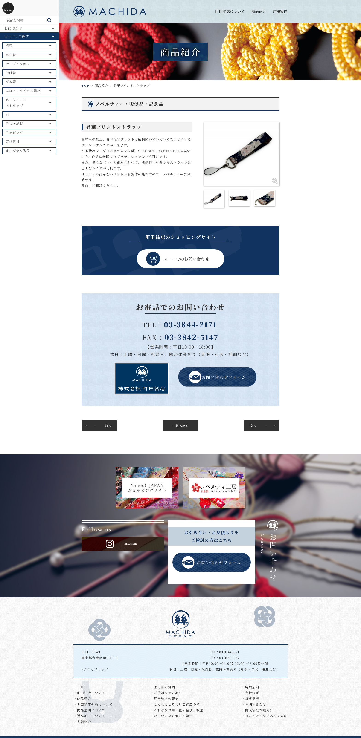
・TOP (79, 687)
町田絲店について (230, 11)
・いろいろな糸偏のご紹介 (171, 715)
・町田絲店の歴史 (164, 698)
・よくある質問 (162, 687)
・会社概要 (250, 692)
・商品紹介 (82, 698)
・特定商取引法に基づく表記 (265, 715)
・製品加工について (89, 715)
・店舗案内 (250, 687)
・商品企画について (89, 710)
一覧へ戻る (180, 425)
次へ (253, 425)
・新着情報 (250, 698)
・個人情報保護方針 (258, 710)
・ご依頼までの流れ (166, 692)
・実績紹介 (82, 721)
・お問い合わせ (254, 704)
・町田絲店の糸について (92, 704)
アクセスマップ (96, 669)
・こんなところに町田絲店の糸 (175, 704)
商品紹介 (258, 11)
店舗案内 (280, 11)
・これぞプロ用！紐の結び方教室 (177, 710)
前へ (108, 425)
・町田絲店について (89, 692)
